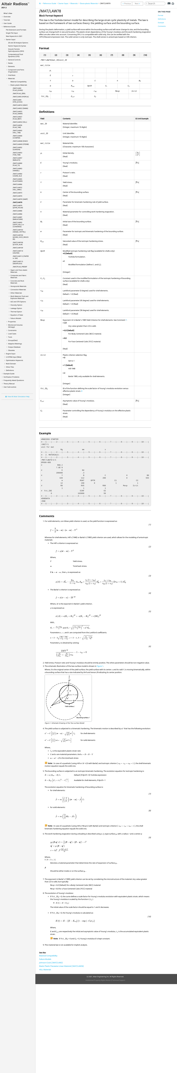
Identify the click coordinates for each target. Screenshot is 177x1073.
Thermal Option (16, 312)
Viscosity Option (16, 305)
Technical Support (118, 980)
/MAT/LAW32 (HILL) (20, 122)
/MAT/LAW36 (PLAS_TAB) (17, 126)
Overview (7, 17)
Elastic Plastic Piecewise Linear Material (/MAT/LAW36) (61, 966)
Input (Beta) (13, 357)
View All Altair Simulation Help (18, 396)
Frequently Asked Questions (14, 380)
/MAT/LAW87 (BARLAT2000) (18, 218)
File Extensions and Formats (16, 30)
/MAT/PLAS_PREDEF (20, 267)
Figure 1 (100, 666)
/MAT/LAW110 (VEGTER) (18, 252)
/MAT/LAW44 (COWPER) (17, 137)
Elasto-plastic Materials (19, 85)
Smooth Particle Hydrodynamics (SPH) (16, 50)
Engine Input (10, 354)
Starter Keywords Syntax (17, 46)
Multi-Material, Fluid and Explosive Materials (19, 297)
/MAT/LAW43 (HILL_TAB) (17, 131)
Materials (11, 78)
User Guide (8, 23)
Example (161, 22)
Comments (162, 26)
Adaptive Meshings (15, 344)
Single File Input (12, 33)
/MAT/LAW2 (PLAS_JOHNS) (18, 89)
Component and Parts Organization (16, 71)
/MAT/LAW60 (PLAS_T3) (17, 164)
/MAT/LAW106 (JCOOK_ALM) (18, 243)
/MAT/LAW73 (17, 193)
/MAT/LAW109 (18, 248)
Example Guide (9, 374)
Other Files (10, 367)
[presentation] (50, 71)
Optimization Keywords (14, 360)
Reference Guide (9, 27)
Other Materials (16, 293)
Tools (10, 337)
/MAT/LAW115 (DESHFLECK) (18, 262)
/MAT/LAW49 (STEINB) (21, 144)
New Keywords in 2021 (14, 36)
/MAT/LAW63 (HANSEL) (17, 169)
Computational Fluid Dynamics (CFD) (15, 55)
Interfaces (11, 75)
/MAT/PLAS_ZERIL (19, 93)
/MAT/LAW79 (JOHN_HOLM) (18, 206)
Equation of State (17, 315)
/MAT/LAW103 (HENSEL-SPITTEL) (19, 231)
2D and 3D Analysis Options (18, 43)
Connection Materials (18, 290)
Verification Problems (11, 377)
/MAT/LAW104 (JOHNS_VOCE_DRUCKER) (20, 237)
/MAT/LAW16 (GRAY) (20, 105)
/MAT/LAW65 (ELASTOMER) (18, 180)
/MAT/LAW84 (17, 214)
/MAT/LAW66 (17, 184)
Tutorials (7, 20)
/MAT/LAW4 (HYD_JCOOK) (17, 101)
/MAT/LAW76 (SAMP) (20, 199)
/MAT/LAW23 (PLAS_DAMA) (18, 112)
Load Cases (12, 334)
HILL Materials (45, 969)
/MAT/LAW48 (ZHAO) (20, 141)
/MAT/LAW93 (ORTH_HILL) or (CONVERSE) (18, 224)
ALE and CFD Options (18, 302)
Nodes (10, 63)
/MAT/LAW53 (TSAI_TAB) (17, 154)
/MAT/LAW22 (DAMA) (20, 108)
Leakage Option (16, 308)
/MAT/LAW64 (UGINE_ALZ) (17, 175)
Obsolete (11, 350)
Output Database (14, 347)
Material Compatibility (19, 82)
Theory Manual (9, 384)
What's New (8, 13)
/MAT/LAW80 (17, 211)
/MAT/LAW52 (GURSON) (17, 148)
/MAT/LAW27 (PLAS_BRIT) (17, 118)
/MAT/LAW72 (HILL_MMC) (17, 188)
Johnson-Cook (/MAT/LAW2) (51, 962)
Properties (12, 322)
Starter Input (10, 39)
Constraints (12, 330)
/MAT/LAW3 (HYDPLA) (21, 97)
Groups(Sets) (13, 340)
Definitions (10, 370)
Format (160, 15)
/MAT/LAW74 (17, 196)
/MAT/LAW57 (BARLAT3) (17, 159)
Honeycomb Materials (18, 286)
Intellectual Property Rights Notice (98, 980)
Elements (11, 66)
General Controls (14, 60)
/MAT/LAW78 (17, 202)
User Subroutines (10, 387)
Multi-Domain (11, 364)
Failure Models (16, 318)
